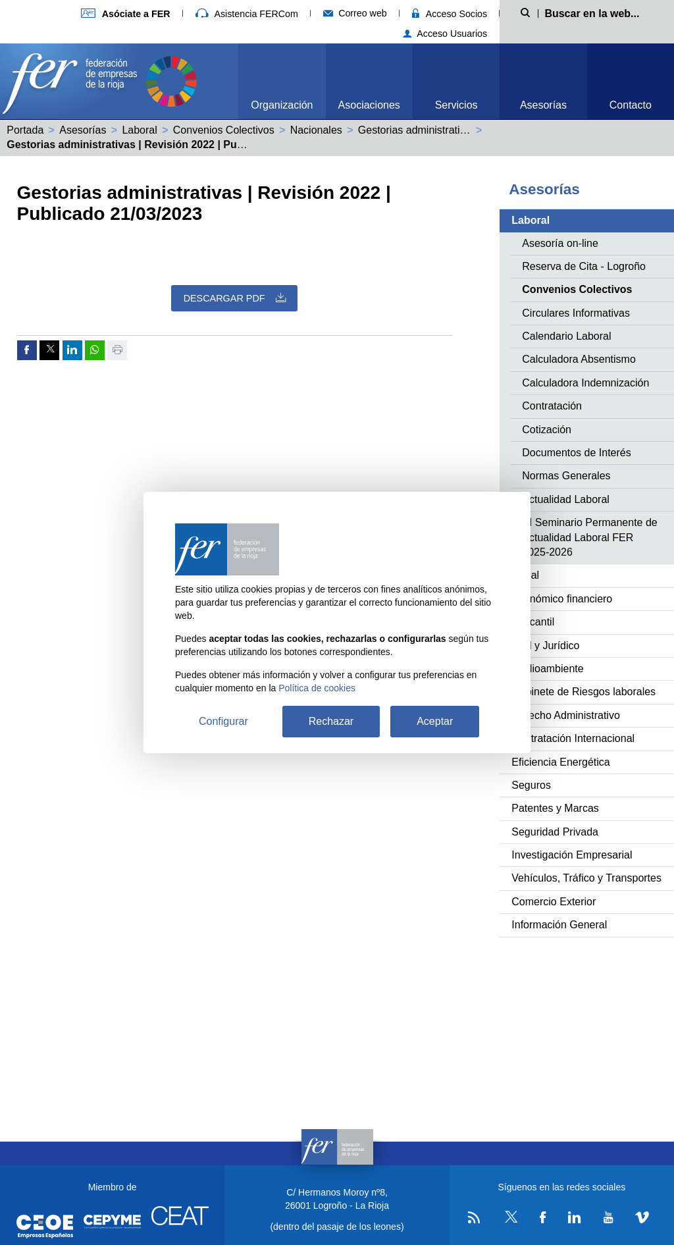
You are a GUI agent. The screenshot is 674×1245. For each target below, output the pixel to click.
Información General (559, 924)
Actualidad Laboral (565, 499)
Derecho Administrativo (565, 715)
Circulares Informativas (576, 313)
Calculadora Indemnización (585, 382)
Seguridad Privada (554, 831)
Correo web (355, 13)
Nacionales (316, 130)
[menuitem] (281, 81)
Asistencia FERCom (246, 14)
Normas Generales (566, 475)
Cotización (546, 429)
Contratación (552, 405)
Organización (282, 105)
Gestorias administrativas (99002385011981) (463, 130)
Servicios (456, 105)
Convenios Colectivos (223, 130)
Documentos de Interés (576, 452)
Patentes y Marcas (555, 808)
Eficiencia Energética (560, 762)
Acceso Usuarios (445, 33)
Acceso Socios (449, 14)
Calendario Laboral (566, 336)
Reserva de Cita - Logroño (584, 266)
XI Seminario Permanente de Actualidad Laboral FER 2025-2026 (589, 537)
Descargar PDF (235, 298)
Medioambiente (547, 668)
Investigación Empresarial (571, 855)
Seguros (531, 785)
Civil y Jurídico (545, 645)
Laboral (139, 130)
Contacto (630, 105)
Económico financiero (561, 598)
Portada (25, 130)
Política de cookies (316, 688)
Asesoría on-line (560, 243)
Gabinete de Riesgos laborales (583, 691)
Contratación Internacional (573, 738)
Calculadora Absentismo (579, 359)
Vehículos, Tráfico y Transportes (586, 878)
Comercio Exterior (553, 901)
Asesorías (543, 105)
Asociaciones (369, 105)
